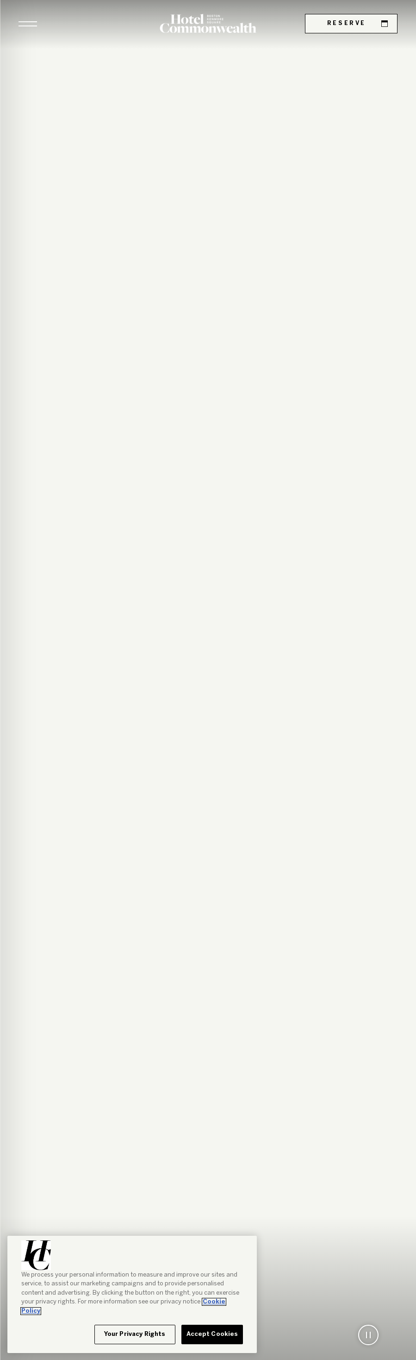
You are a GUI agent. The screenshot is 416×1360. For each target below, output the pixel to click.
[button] (28, 23)
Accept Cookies (212, 1334)
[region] (132, 1294)
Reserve (357, 23)
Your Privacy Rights (134, 1334)
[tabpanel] (208, 680)
